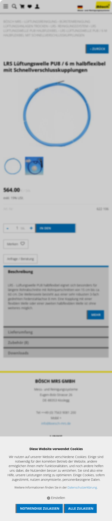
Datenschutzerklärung (82, 487)
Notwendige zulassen (39, 508)
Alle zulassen (80, 508)
